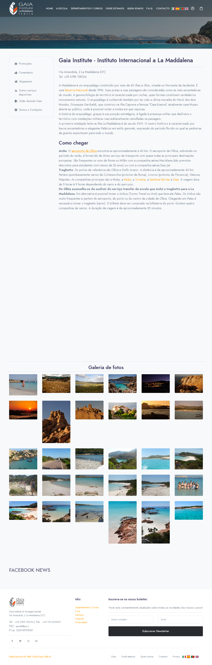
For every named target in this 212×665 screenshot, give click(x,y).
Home (49, 8)
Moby (127, 179)
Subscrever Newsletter (155, 631)
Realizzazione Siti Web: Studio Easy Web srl (30, 656)
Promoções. (23, 64)
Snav (176, 179)
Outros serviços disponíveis (25, 93)
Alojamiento (23, 81)
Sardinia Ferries (160, 179)
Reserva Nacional (76, 90)
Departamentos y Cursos (87, 8)
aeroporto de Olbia (84, 151)
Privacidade (81, 622)
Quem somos (135, 8)
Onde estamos (115, 8)
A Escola (62, 8)
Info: (78, 599)
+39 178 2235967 (51, 622)
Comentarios (24, 72)
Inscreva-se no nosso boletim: (128, 599)
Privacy (176, 656)
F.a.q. (149, 8)
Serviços (79, 615)
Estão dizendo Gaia (28, 101)
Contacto (163, 8)
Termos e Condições (28, 110)
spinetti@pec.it (22, 626)
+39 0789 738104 (24, 622)
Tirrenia (140, 179)
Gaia (113, 656)
